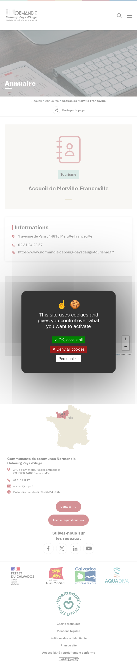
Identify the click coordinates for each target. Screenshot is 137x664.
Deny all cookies (68, 349)
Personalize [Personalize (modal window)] (68, 359)
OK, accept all (68, 340)
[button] (125, 339)
